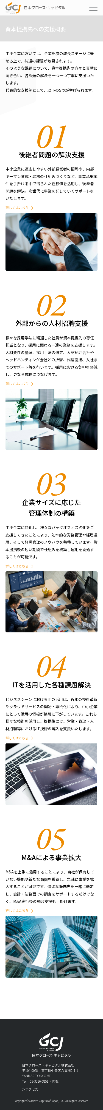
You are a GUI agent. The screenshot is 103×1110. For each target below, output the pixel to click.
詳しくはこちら (17, 207)
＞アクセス (30, 1089)
